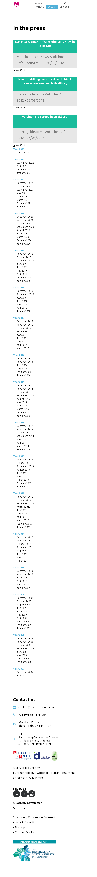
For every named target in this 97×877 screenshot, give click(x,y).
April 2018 (22, 307)
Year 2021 (18, 179)
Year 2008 (18, 635)
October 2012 (24, 500)
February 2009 (24, 625)
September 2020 (25, 226)
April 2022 (22, 166)
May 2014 (22, 439)
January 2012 (24, 527)
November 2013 (25, 459)
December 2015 (25, 385)
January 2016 (24, 375)
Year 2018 (18, 287)
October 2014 (24, 432)
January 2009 (24, 628)
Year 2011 (18, 533)
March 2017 (23, 348)
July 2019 (22, 264)
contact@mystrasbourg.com (36, 707)
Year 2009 (18, 594)
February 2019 (24, 277)
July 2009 (22, 608)
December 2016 (25, 358)
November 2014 (25, 429)
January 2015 (24, 415)
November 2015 (25, 388)
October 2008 (24, 645)
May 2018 (22, 304)
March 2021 (23, 200)
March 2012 (23, 520)
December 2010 (25, 571)
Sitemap (20, 827)
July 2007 (22, 675)
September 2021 (25, 189)
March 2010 (23, 584)
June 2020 (22, 233)
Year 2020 (18, 213)
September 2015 (25, 395)
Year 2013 (18, 456)
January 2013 (24, 486)
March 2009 (23, 621)
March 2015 (23, 409)
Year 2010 (18, 567)
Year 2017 (18, 318)
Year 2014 (18, 422)
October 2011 (24, 544)
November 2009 (25, 598)
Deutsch (64, 7)
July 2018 (22, 297)
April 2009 (22, 618)
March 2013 (23, 479)
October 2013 (24, 463)
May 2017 (22, 341)
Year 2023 (18, 149)
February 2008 (24, 662)
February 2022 (24, 169)
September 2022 (25, 162)
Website (20, 70)
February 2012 (24, 523)
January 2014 (24, 449)
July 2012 (22, 510)
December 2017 (25, 321)
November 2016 (25, 361)
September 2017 (25, 331)
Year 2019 (18, 250)
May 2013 (22, 476)
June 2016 (22, 365)
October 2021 (24, 186)
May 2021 (22, 193)
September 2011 (25, 547)
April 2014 (22, 442)
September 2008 (25, 648)
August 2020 (23, 230)
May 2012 (22, 513)
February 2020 (24, 240)
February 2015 (24, 412)
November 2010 (25, 574)
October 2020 (24, 223)
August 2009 (23, 604)
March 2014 (23, 446)
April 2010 (22, 581)
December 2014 (25, 426)
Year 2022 (18, 159)
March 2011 (23, 560)
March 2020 (23, 237)
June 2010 (22, 577)
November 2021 (25, 183)
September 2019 (25, 260)
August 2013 (23, 469)
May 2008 (22, 655)
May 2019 (22, 270)
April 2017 (22, 345)
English (52, 7)
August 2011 (23, 550)
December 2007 (25, 672)
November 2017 (25, 324)
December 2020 (25, 216)
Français (39, 7)
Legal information (26, 822)
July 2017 (22, 334)
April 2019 (22, 274)
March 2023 (23, 152)
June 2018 (22, 301)
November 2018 (25, 291)
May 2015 (22, 402)
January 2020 (24, 243)
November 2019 (25, 253)
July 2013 (22, 473)
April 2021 (22, 196)
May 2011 (22, 557)
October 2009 (24, 601)
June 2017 (22, 338)
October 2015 (24, 392)
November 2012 (25, 496)
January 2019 (24, 280)
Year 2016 (18, 355)
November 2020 (25, 220)
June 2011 (22, 554)
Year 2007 (18, 668)
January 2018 (24, 311)
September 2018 (25, 294)
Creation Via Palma (26, 832)
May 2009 (22, 614)
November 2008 (25, 641)
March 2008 (23, 658)
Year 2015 (18, 382)
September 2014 (25, 436)
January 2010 (24, 587)
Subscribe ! (20, 808)
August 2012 (23, 506)
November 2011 (25, 540)
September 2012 (25, 503)
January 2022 (24, 173)
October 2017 (24, 328)
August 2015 (23, 399)
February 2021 (24, 203)
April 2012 (22, 517)
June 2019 (22, 267)
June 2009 (22, 611)
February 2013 (24, 483)
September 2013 (25, 466)
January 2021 (24, 206)
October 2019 (24, 257)
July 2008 (22, 651)
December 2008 (25, 638)
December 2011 (25, 537)
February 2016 (24, 372)
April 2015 (22, 405)
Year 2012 (18, 493)
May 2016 (22, 368)
